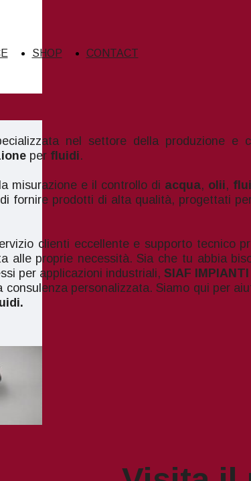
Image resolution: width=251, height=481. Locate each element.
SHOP (47, 53)
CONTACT (112, 53)
